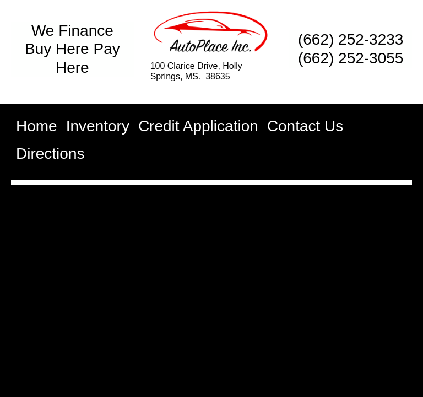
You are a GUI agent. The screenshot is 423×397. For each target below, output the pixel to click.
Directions (50, 153)
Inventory (97, 126)
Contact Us (305, 126)
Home (36, 126)
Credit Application (198, 126)
